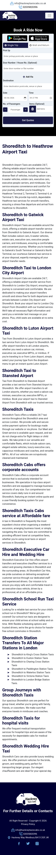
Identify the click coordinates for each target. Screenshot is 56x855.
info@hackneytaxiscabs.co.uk (30, 3)
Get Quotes (28, 120)
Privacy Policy (28, 824)
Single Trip (12, 45)
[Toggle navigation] (49, 16)
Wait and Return (40, 45)
